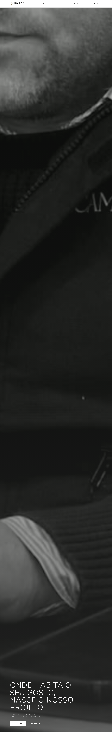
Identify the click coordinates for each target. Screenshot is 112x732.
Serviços (49, 3)
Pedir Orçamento (37, 723)
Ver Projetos (18, 723)
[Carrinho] (101, 3)
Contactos (75, 3)
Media (68, 3)
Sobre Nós (42, 3)
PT (94, 3)
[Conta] (97, 3)
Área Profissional (59, 3)
